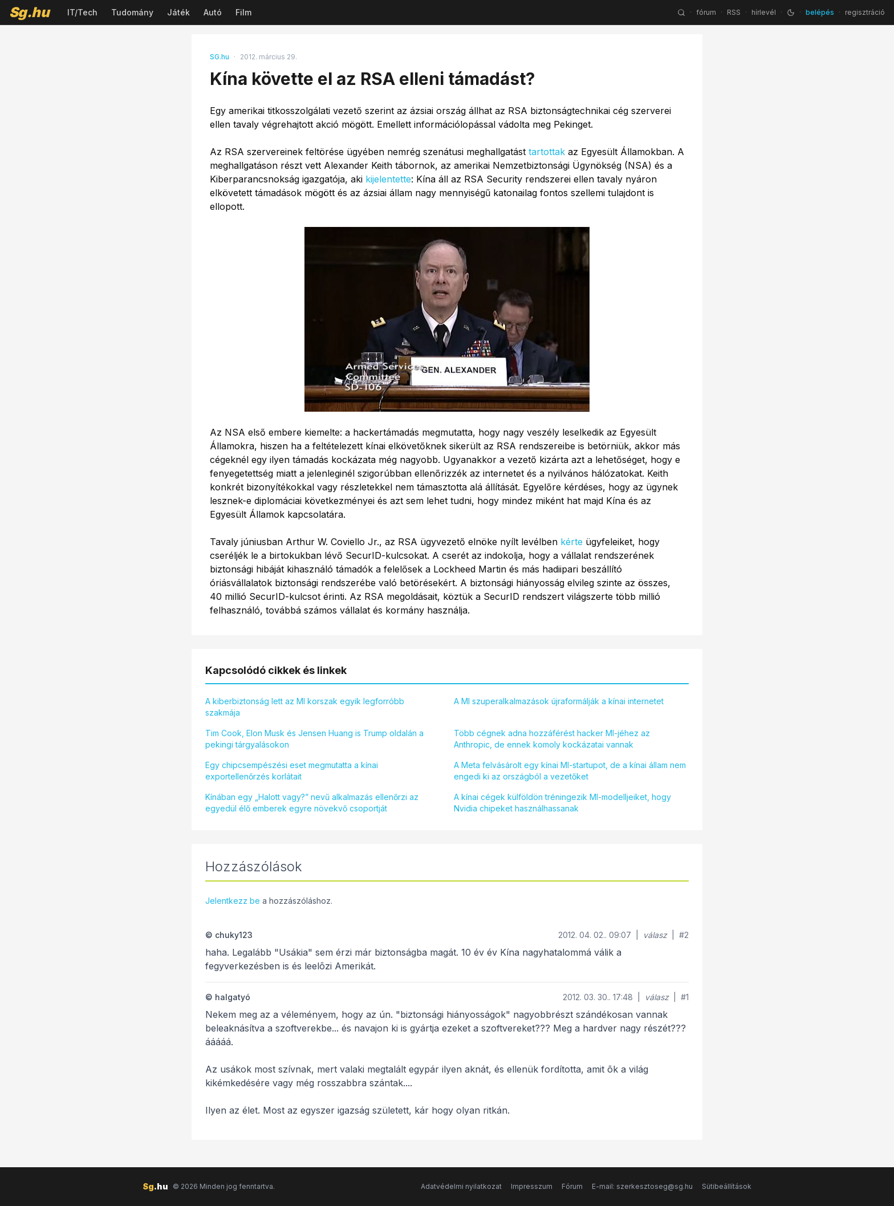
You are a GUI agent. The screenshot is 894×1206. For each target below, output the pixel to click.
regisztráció (865, 12)
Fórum (572, 1186)
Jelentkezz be (232, 900)
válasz (655, 935)
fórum (706, 12)
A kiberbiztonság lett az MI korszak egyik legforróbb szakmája (304, 706)
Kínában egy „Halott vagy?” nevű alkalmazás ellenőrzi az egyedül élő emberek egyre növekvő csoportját (311, 802)
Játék (178, 12)
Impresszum (531, 1186)
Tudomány (132, 12)
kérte (571, 541)
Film (243, 12)
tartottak (547, 151)
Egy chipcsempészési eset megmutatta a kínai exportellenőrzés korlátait (291, 770)
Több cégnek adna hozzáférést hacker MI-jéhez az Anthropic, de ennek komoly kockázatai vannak (552, 738)
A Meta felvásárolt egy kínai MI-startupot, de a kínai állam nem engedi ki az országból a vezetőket (570, 770)
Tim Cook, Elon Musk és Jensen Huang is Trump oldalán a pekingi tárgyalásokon (314, 738)
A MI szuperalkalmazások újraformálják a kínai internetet (559, 701)
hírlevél (763, 12)
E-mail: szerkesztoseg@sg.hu (642, 1186)
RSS (734, 12)
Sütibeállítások (726, 1186)
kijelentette (388, 179)
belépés (820, 12)
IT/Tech (82, 12)
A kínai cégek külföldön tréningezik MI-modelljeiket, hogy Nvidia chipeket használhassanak (562, 802)
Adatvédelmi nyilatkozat (461, 1186)
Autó (213, 12)
